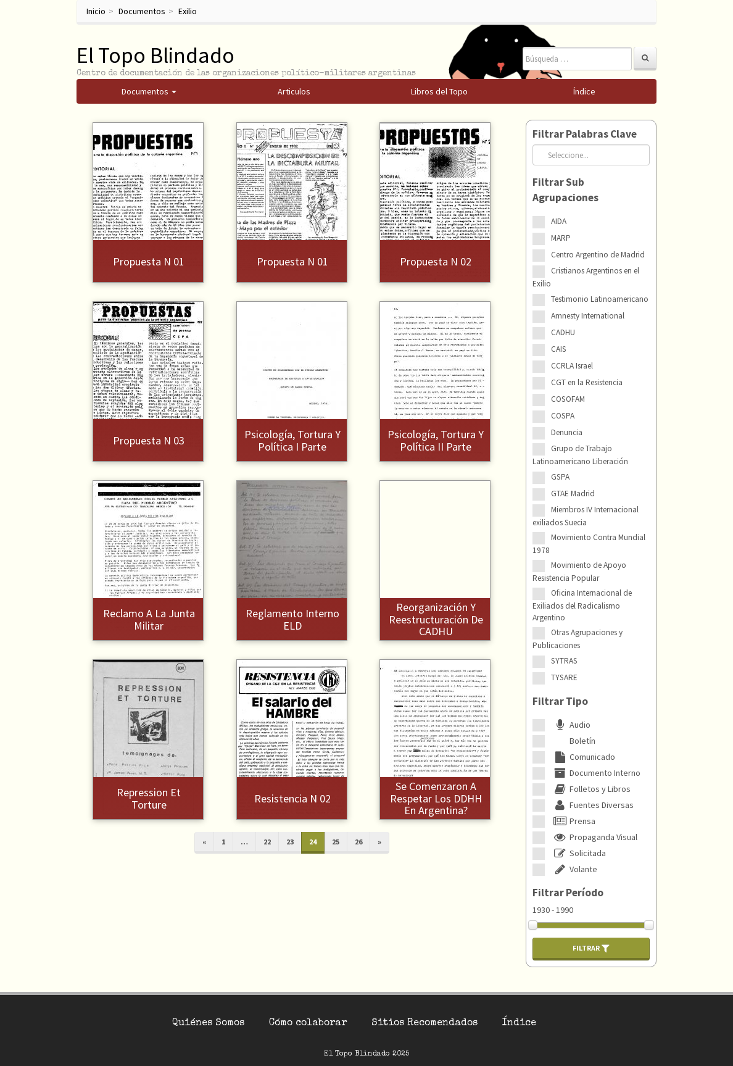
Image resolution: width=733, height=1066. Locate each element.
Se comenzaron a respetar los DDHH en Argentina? (436, 798)
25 (335, 841)
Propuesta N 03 (148, 440)
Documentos (141, 11)
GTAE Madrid (573, 493)
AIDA (558, 221)
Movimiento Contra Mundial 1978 (588, 544)
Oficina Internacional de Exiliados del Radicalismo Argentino (582, 605)
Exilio (187, 11)
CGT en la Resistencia (587, 382)
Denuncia (566, 432)
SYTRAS (564, 661)
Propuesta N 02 (435, 261)
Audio (570, 724)
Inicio (96, 11)
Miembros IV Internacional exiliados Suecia (585, 516)
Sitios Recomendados (424, 1023)
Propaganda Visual (594, 837)
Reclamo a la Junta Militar (149, 619)
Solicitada (578, 853)
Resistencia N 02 (292, 798)
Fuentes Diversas (592, 804)
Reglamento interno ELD (292, 619)
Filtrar (591, 948)
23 (290, 841)
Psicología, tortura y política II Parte (435, 440)
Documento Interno (595, 772)
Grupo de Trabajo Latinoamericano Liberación (580, 455)
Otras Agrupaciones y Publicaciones (577, 639)
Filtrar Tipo (560, 701)
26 (358, 841)
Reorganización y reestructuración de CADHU (436, 619)
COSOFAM (568, 399)
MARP (561, 238)
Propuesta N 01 (148, 261)
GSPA (560, 477)
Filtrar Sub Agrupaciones (565, 189)
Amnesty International (587, 315)
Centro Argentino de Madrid (598, 254)
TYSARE (564, 677)
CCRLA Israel (572, 365)
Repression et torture (149, 798)
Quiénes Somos (208, 1023)
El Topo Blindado (155, 55)
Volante (574, 869)
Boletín (573, 740)
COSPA (562, 415)
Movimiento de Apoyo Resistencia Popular (579, 571)
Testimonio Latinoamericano (599, 299)
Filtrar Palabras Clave (584, 134)
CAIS (558, 349)
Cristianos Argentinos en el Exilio (585, 277)
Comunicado (583, 756)
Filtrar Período (567, 892)
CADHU (563, 332)
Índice (519, 1023)
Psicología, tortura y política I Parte (292, 440)
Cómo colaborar (308, 1023)
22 (267, 841)
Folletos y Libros (591, 788)
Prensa (573, 821)
